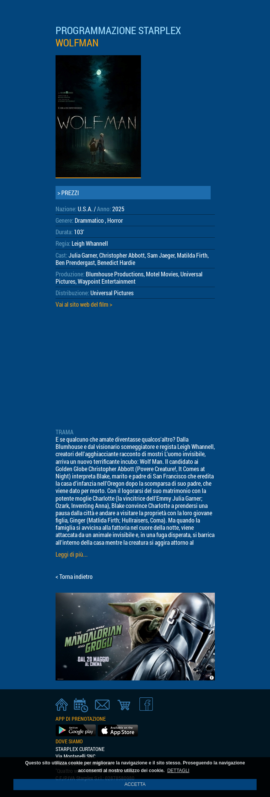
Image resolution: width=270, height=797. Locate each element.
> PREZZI (68, 193)
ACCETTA (135, 784)
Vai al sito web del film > (84, 304)
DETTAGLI (178, 770)
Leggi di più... (72, 554)
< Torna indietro (74, 576)
